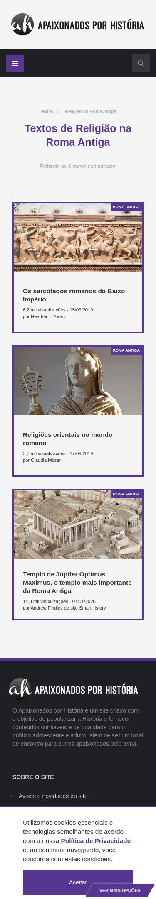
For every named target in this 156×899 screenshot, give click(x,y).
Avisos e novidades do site (53, 796)
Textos (46, 111)
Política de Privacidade (96, 840)
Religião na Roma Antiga (90, 111)
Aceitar (78, 882)
